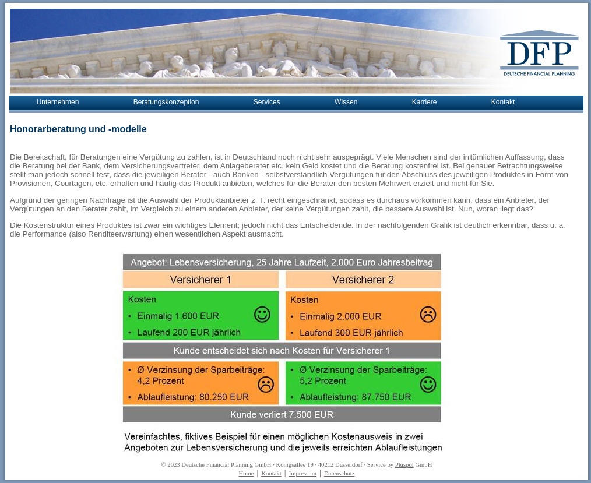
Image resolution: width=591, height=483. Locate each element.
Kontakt (503, 102)
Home (246, 473)
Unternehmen (58, 102)
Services (267, 102)
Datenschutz (339, 473)
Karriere (424, 102)
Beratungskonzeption (166, 102)
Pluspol (404, 464)
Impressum (302, 473)
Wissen (346, 102)
